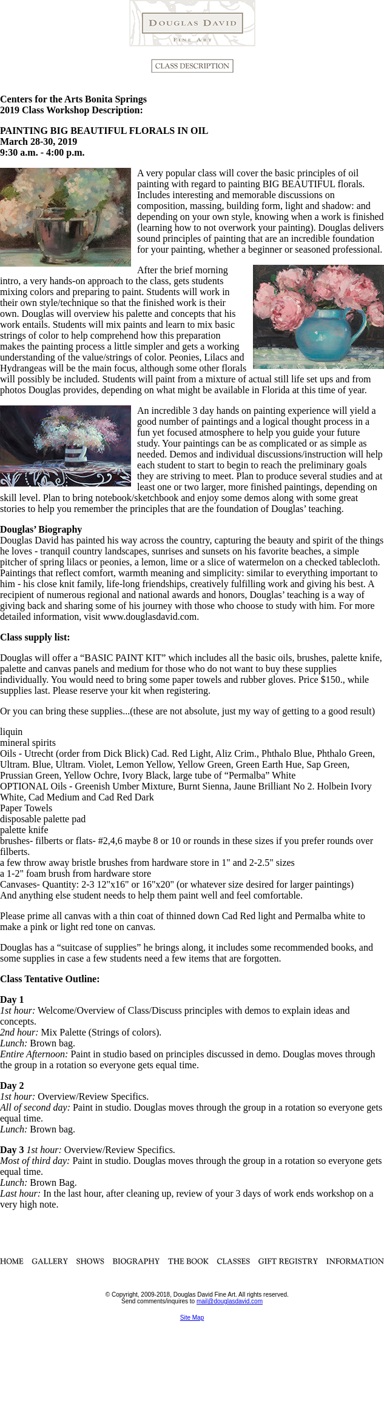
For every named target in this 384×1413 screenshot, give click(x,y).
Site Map (192, 1317)
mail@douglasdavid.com (230, 1301)
